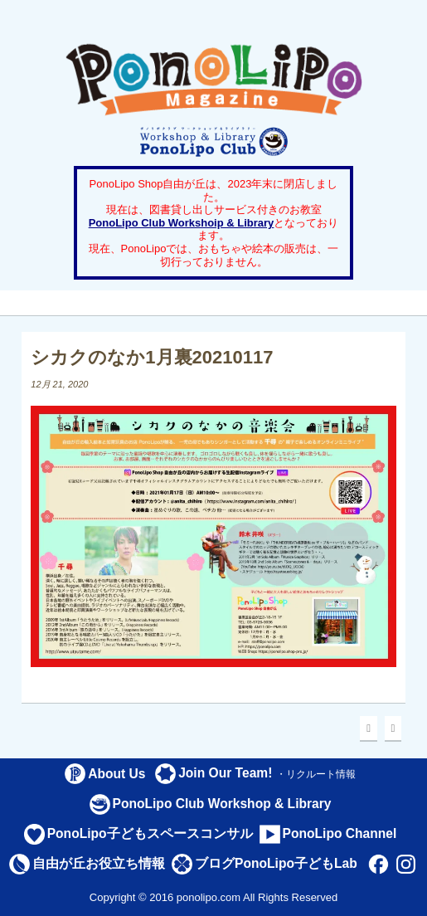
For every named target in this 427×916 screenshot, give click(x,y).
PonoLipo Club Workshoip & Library (181, 223)
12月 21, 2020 (59, 384)
